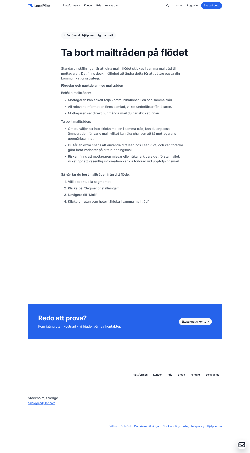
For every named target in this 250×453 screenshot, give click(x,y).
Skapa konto (211, 6)
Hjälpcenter (214, 428)
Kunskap (111, 6)
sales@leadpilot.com (44, 405)
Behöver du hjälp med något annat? (95, 36)
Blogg (181, 376)
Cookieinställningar (143, 428)
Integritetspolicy (191, 428)
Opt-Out (121, 428)
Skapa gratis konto (190, 323)
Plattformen (72, 6)
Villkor (108, 428)
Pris (98, 6)
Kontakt (195, 376)
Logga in (192, 6)
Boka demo (212, 376)
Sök (167, 6)
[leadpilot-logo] (39, 6)
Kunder (88, 6)
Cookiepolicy (168, 428)
